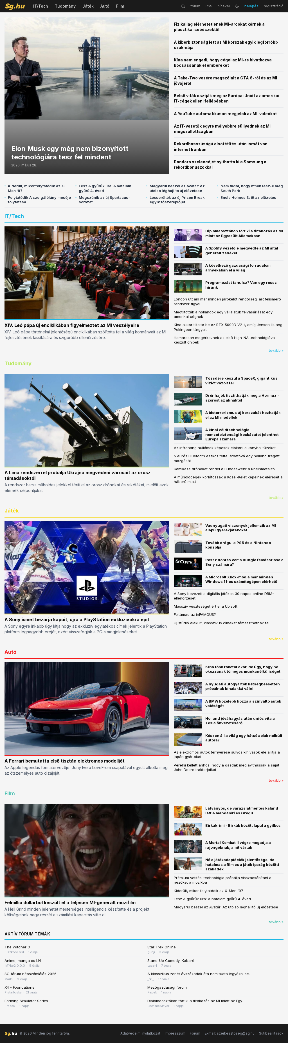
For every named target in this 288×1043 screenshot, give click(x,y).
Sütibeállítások (271, 1033)
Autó (104, 6)
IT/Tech (40, 6)
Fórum (195, 1033)
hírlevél (224, 6)
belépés (251, 6)
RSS (209, 6)
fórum (195, 6)
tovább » (276, 350)
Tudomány (65, 6)
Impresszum (175, 1033)
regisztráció (274, 6)
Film (120, 6)
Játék (88, 6)
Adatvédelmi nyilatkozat (140, 1033)
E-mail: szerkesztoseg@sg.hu (230, 1033)
